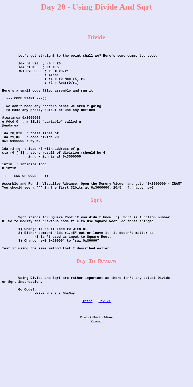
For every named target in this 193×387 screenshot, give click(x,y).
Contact (96, 373)
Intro (87, 351)
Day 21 (104, 351)
